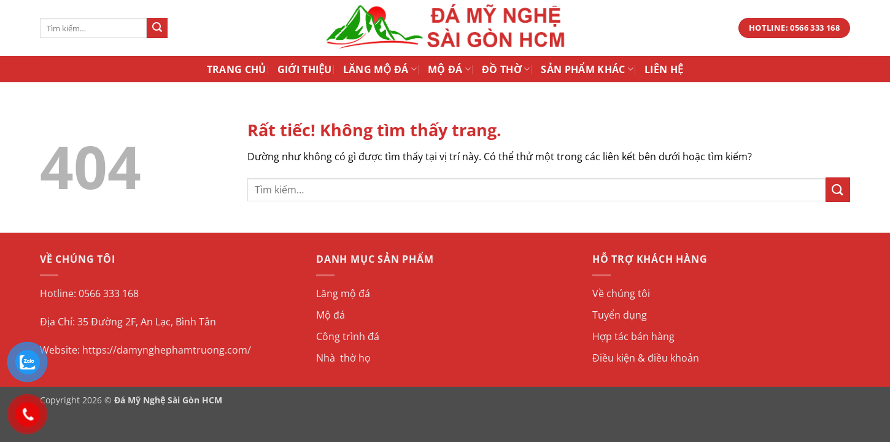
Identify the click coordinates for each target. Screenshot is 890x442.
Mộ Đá (449, 69)
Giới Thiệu (304, 69)
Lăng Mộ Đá (380, 69)
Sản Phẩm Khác (587, 69)
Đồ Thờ (506, 69)
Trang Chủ (236, 69)
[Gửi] (157, 28)
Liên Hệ (663, 69)
